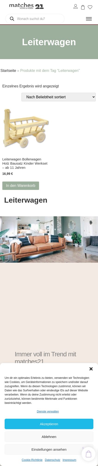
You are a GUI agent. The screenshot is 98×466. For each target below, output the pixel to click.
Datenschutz (52, 460)
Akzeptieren (49, 424)
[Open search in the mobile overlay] (35, 18)
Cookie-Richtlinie (32, 460)
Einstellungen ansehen (49, 449)
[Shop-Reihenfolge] (58, 97)
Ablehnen (49, 437)
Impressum (69, 460)
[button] (91, 369)
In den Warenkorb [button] (20, 186)
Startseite (8, 71)
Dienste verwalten (48, 411)
